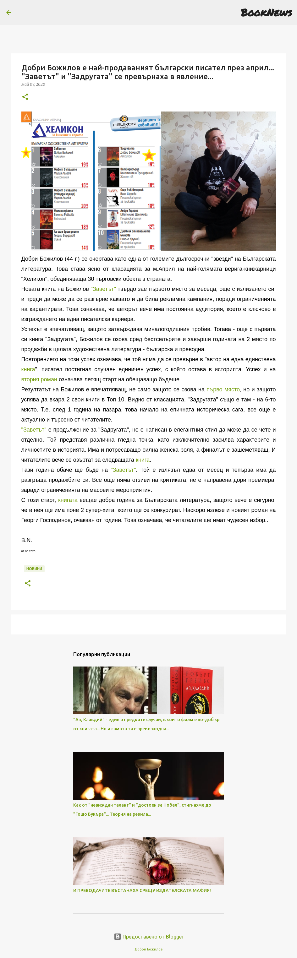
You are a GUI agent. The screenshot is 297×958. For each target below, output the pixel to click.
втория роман (39, 379)
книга (28, 369)
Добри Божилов (148, 949)
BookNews (266, 12)
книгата (68, 500)
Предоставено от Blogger (149, 936)
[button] (25, 97)
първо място (223, 389)
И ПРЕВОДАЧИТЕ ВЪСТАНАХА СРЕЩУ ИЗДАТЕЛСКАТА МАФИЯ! (142, 890)
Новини (34, 569)
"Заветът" (103, 289)
